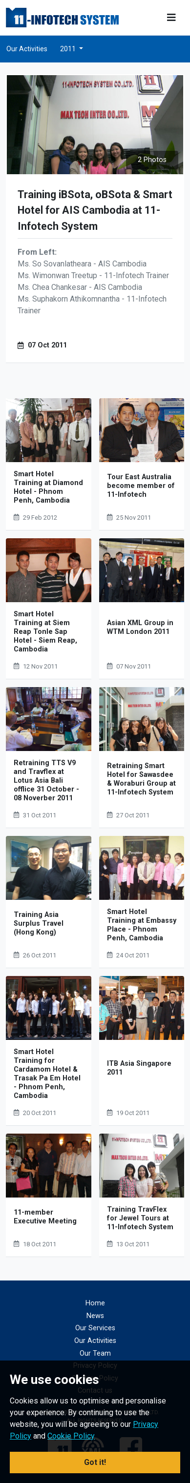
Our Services (95, 1328)
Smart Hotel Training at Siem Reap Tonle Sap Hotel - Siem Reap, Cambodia (45, 631)
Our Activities (26, 49)
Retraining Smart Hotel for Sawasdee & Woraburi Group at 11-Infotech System (141, 779)
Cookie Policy (71, 1436)
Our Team (95, 1353)
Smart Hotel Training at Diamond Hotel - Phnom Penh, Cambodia (48, 487)
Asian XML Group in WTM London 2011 (140, 627)
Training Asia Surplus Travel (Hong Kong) (38, 923)
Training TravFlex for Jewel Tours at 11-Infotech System (140, 1218)
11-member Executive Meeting (45, 1216)
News (95, 1316)
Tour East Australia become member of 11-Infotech (141, 486)
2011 (68, 49)
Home (95, 1303)
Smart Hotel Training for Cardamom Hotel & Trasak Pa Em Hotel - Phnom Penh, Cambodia (47, 1074)
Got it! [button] (95, 1462)
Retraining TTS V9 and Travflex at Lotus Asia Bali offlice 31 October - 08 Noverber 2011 (46, 780)
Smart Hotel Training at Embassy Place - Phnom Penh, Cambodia (141, 925)
